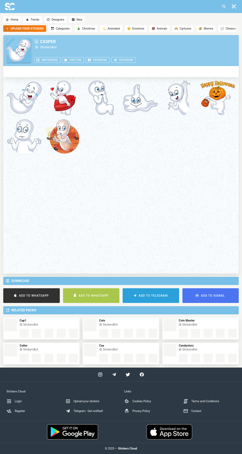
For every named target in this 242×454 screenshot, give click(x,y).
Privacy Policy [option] (137, 411)
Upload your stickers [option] (82, 401)
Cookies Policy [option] (137, 401)
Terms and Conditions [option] (201, 401)
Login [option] (14, 401)
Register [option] (16, 411)
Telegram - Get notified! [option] (84, 411)
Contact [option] (192, 411)
